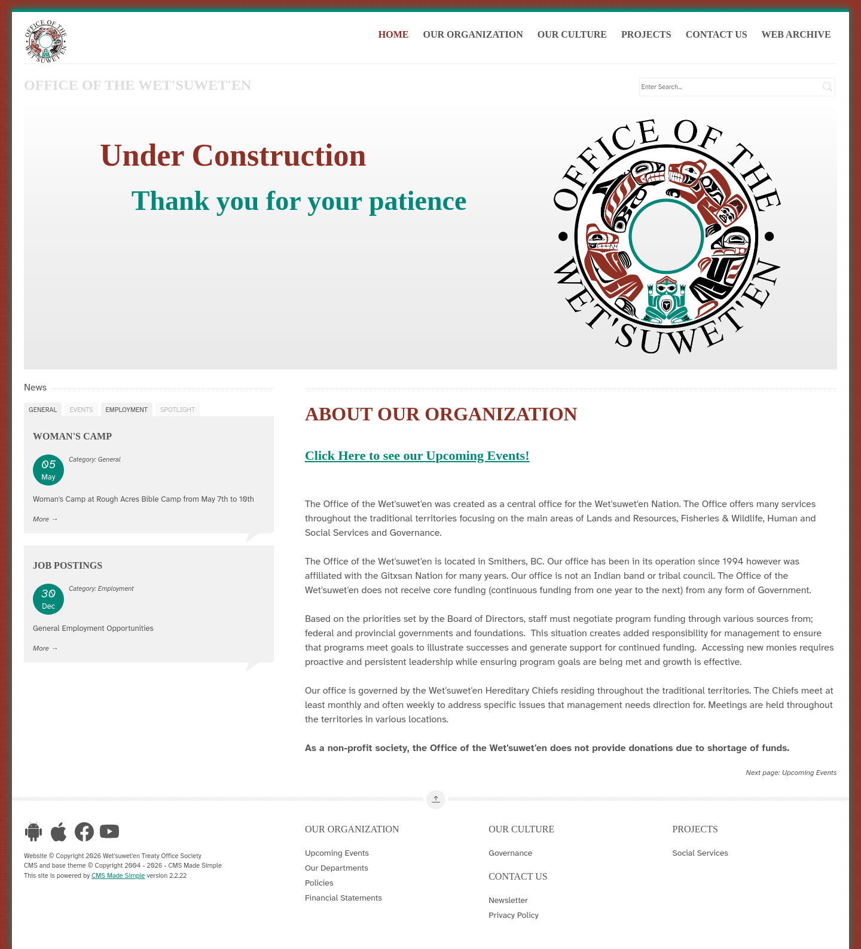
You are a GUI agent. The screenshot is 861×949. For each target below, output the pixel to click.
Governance (510, 852)
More (41, 518)
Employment (127, 409)
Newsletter (508, 899)
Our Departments (336, 867)
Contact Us (718, 35)
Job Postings (67, 565)
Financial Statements (343, 897)
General (43, 409)
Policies (319, 882)
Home (395, 35)
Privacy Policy (513, 914)
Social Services (700, 852)
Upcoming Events (809, 772)
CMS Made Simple (118, 875)
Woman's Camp (72, 436)
